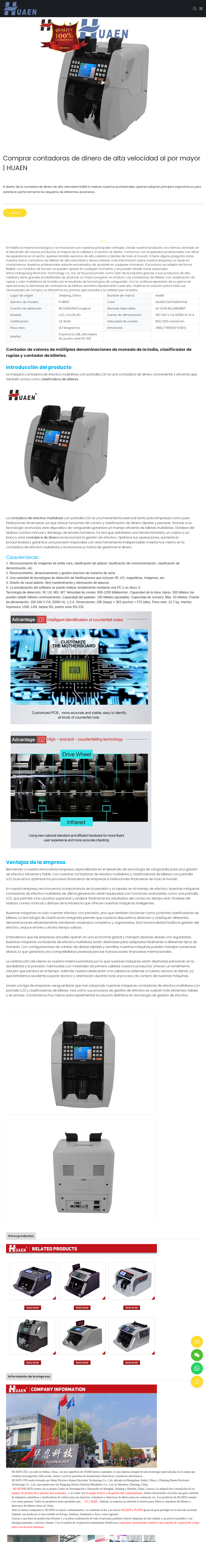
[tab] (103, 239)
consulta (15, 212)
